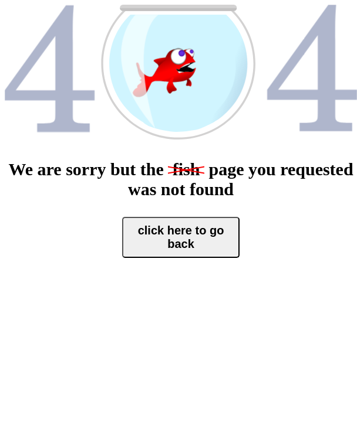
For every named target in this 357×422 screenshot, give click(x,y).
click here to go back (181, 237)
